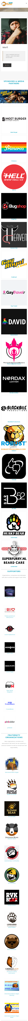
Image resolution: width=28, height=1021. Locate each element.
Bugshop (13, 219)
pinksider (9, 727)
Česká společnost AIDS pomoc (10, 616)
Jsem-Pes (10, 653)
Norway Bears (12, 883)
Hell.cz (14, 190)
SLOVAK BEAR (11, 816)
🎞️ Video (7, 65)
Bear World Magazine (10, 691)
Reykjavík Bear (12, 905)
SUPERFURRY (14, 566)
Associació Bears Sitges (12, 772)
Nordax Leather (14, 393)
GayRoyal (14, 277)
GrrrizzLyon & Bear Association (12, 972)
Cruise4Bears (10, 709)
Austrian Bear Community (12, 861)
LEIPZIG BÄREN (11, 927)
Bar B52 (14, 508)
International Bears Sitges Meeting (12, 994)
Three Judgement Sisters (14, 364)
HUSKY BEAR (14, 537)
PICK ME (14, 479)
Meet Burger (14, 132)
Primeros (14, 161)
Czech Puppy (9, 672)
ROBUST (14, 451)
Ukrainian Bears (12, 839)
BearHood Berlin (11, 949)
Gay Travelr (14, 306)
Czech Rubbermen (10, 634)
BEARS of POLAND (12, 794)
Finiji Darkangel (10, 597)
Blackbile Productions (14, 422)
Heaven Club (13, 248)
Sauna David (14, 335)
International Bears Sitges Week (12, 1016)
